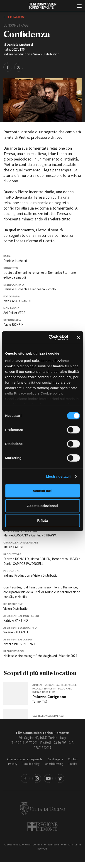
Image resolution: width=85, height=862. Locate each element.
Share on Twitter (18, 67)
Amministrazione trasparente (24, 759)
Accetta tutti (42, 491)
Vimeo (60, 778)
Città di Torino (42, 808)
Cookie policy (30, 764)
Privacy (12, 764)
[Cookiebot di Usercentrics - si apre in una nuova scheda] (50, 338)
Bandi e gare (55, 759)
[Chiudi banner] (78, 337)
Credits (72, 764)
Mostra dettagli (58, 476)
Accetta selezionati (42, 506)
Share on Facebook (7, 67)
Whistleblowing (54, 764)
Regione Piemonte (42, 826)
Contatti (73, 759)
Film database (15, 17)
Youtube (48, 778)
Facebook (25, 778)
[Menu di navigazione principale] (79, 6)
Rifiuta (42, 520)
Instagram (36, 778)
